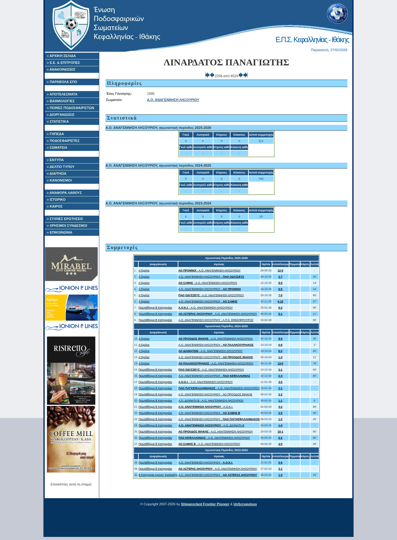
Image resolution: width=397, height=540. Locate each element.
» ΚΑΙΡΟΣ (55, 206)
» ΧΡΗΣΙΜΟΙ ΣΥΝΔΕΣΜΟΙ (67, 225)
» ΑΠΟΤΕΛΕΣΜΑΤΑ (62, 94)
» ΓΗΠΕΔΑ (55, 134)
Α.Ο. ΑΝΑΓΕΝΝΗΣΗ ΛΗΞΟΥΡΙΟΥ (173, 100)
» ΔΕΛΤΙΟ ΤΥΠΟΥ (60, 167)
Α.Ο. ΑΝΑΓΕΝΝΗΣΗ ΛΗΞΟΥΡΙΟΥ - (211, 276)
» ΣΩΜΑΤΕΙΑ (57, 147)
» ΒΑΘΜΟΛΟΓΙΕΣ (61, 101)
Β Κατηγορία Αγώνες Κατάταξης (158, 474)
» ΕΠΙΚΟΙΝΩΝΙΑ (59, 232)
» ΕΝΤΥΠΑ (55, 160)
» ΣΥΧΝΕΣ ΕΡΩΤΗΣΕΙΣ (65, 219)
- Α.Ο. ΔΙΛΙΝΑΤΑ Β (211, 425)
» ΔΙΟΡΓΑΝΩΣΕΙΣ (60, 114)
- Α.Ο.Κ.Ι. (205, 406)
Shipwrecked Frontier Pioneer (205, 504)
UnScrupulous (245, 504)
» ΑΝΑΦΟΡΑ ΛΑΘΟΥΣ (64, 193)
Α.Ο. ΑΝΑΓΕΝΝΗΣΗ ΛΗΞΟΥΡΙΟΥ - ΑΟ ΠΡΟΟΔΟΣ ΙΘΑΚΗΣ (215, 394)
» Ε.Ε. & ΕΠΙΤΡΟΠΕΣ (63, 62)
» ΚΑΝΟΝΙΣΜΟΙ (59, 180)
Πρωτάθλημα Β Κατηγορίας (155, 307)
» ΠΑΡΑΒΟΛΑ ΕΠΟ (62, 82)
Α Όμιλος (144, 270)
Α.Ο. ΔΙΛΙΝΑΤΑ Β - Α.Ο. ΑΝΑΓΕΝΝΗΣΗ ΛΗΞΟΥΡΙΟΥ (211, 400)
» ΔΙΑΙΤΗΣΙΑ (56, 173)
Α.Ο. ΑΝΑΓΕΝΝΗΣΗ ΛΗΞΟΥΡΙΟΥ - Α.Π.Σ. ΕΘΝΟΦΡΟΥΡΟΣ (215, 320)
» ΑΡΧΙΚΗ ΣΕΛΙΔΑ (61, 56)
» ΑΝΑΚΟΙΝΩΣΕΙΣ (61, 69)
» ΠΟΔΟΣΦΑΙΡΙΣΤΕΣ (63, 141)
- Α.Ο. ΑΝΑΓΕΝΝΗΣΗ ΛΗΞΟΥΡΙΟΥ (209, 270)
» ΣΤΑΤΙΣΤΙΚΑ (58, 121)
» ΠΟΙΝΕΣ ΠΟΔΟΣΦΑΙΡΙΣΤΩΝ (70, 108)
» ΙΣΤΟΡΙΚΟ (56, 199)
